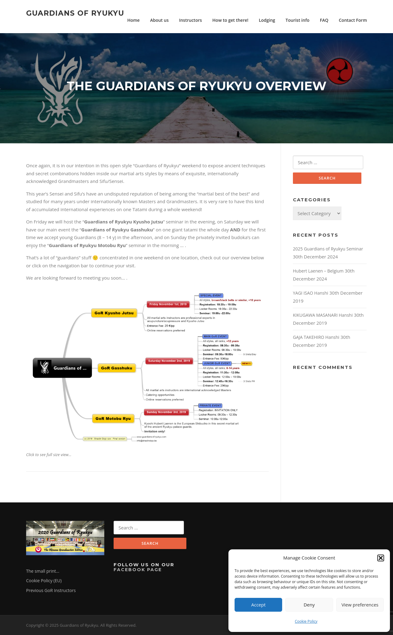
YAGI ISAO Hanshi (310, 293)
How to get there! (230, 20)
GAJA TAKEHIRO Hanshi (316, 337)
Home (133, 20)
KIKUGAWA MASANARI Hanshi (323, 315)
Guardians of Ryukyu (75, 13)
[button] (381, 558)
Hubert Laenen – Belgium (318, 271)
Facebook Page (138, 569)
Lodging (267, 20)
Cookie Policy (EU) (44, 580)
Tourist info (297, 20)
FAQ (324, 20)
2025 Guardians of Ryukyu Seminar (328, 249)
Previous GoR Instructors (51, 590)
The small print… (42, 571)
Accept (258, 605)
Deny (309, 605)
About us (159, 20)
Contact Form (353, 20)
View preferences (359, 605)
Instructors (190, 20)
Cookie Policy (306, 621)
